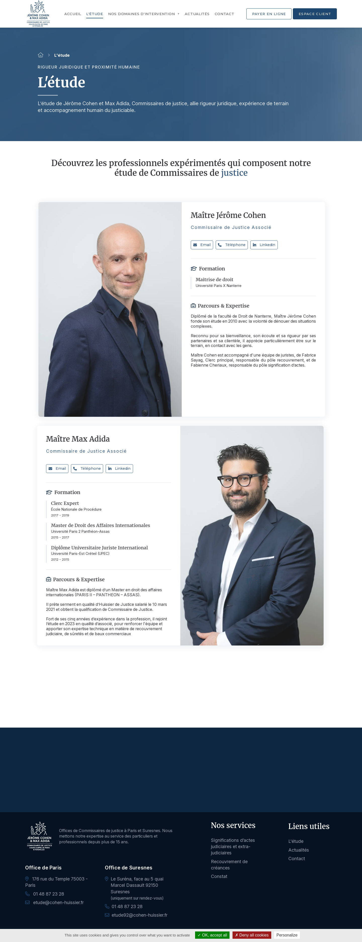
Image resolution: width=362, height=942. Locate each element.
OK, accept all (212, 935)
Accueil (72, 14)
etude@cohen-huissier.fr (54, 902)
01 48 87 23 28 (44, 894)
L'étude (94, 14)
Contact (224, 14)
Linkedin (269, 245)
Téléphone (236, 245)
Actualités (197, 14)
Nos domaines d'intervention (141, 14)
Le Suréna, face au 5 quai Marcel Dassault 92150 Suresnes (137, 885)
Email (206, 245)
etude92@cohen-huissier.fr (139, 915)
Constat (219, 876)
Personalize (287, 935)
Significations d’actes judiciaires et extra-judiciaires (233, 846)
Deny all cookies (252, 935)
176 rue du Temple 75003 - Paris (56, 882)
